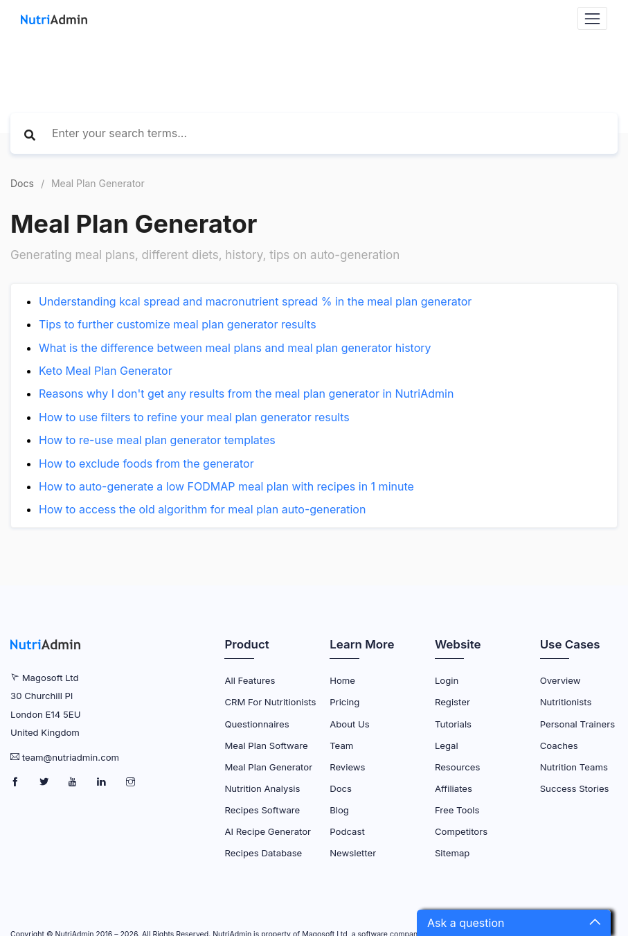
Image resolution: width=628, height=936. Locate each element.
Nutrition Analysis (262, 788)
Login (446, 680)
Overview (560, 680)
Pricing (344, 701)
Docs (22, 183)
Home (342, 680)
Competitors (461, 831)
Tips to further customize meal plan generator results (177, 324)
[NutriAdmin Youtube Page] (74, 782)
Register (452, 701)
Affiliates (453, 788)
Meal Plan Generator (268, 766)
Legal (446, 745)
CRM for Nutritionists (270, 701)
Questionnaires (256, 724)
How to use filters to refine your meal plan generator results (194, 417)
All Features (249, 680)
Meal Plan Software (265, 745)
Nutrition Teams (574, 766)
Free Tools (457, 809)
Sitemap (452, 852)
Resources (457, 766)
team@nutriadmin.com (70, 757)
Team (341, 745)
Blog (339, 809)
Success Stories (574, 788)
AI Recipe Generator (267, 831)
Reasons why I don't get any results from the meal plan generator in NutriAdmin (246, 393)
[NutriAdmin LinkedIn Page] (103, 782)
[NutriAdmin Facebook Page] (16, 782)
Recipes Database (263, 852)
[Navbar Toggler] (592, 18)
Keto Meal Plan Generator (105, 371)
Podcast (347, 831)
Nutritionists (566, 701)
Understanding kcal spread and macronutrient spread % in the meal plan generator (255, 301)
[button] (514, 923)
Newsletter (353, 852)
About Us (350, 724)
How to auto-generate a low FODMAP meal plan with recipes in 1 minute (226, 486)
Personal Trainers (577, 724)
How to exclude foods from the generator (146, 463)
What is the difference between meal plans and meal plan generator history (235, 348)
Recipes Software (262, 809)
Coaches (559, 745)
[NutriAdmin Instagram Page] (130, 782)
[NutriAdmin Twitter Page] (45, 782)
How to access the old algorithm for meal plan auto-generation (202, 509)
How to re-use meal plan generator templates (157, 440)
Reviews (347, 766)
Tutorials (453, 724)
